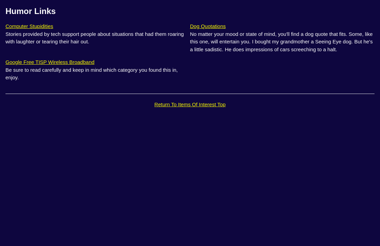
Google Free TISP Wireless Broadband (50, 62)
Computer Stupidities (29, 26)
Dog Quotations (208, 26)
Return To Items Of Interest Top (190, 104)
